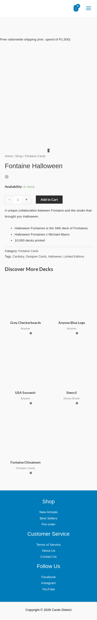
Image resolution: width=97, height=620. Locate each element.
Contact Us (48, 556)
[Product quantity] (18, 199)
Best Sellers (48, 518)
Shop (18, 156)
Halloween (55, 256)
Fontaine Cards (28, 251)
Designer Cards (36, 256)
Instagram (48, 583)
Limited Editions (73, 256)
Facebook (48, 577)
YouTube (48, 589)
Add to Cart (49, 199)
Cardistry (18, 256)
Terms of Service (48, 544)
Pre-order (48, 524)
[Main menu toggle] (88, 8)
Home (9, 156)
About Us (48, 550)
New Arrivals (48, 512)
